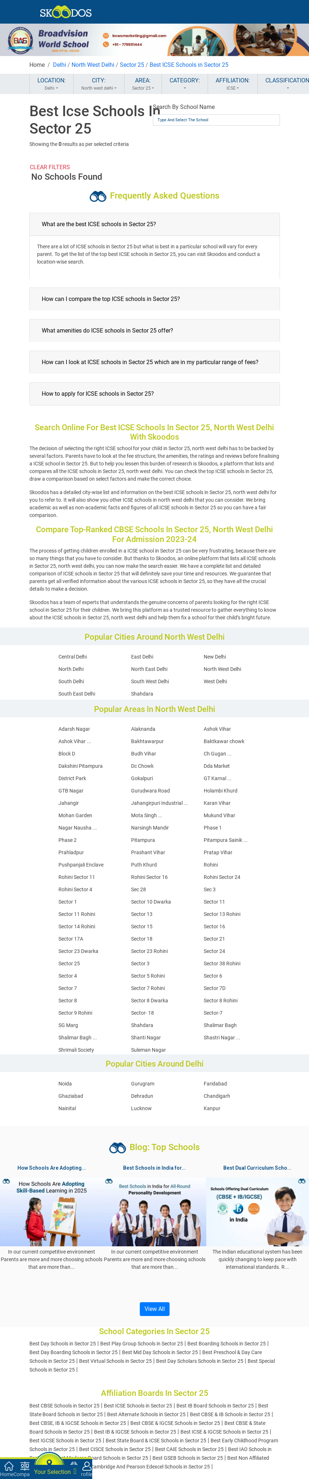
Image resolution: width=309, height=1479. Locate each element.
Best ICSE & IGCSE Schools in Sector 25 (224, 1432)
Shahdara (142, 694)
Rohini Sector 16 (149, 877)
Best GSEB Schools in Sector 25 (188, 1458)
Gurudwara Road (150, 791)
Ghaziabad (70, 1096)
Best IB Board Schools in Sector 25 (215, 1406)
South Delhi (71, 681)
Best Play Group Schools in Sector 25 (141, 1343)
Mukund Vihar (219, 815)
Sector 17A (70, 939)
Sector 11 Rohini (76, 914)
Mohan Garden (75, 815)
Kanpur (212, 1108)
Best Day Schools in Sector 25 (62, 1343)
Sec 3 (210, 889)
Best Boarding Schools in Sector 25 (226, 1343)
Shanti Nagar (146, 1037)
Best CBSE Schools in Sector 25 (64, 1406)
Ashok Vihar (217, 729)
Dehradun (142, 1096)
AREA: (143, 84)
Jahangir (68, 803)
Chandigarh (217, 1096)
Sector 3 (140, 963)
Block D (66, 754)
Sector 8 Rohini (220, 1000)
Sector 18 (142, 939)
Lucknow (141, 1108)
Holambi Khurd (220, 791)
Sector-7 (213, 1013)
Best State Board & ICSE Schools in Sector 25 (156, 1440)
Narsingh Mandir (150, 828)
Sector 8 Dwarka (149, 1000)
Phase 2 (67, 840)
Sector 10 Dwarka (151, 902)
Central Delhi (72, 657)
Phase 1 (213, 828)
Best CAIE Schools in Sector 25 (189, 1449)
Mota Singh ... (146, 815)
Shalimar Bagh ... (77, 1037)
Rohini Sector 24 (222, 877)
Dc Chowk (142, 766)
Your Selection (55, 1471)
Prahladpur (71, 852)
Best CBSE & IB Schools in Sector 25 (230, 1414)
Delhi (59, 64)
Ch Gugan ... (218, 754)
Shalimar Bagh (220, 1025)
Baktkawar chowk (224, 741)
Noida (65, 1084)
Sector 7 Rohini (148, 988)
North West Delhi (93, 64)
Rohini (211, 865)
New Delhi (215, 657)
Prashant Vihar (148, 852)
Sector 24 (214, 951)
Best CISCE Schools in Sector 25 (115, 1449)
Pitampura (143, 840)
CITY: (99, 84)
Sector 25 (132, 64)
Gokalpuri (142, 778)
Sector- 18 (142, 1013)
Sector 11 (214, 902)
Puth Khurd (144, 865)
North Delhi (71, 669)
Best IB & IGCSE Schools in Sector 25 (135, 1432)
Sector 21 (214, 939)
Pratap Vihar (218, 852)
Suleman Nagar (148, 1050)
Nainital (67, 1108)
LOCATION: (51, 84)
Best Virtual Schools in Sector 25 (115, 1361)
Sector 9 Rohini (75, 1013)
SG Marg (68, 1025)
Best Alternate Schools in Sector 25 (146, 1414)
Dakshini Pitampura (80, 766)
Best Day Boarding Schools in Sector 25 (73, 1352)
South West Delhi (150, 681)
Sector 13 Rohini (222, 914)
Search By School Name (184, 106)
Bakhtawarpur (147, 741)
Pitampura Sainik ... (226, 840)
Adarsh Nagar (74, 729)
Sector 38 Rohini (222, 963)
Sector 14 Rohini (76, 926)
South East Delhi (76, 694)
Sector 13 (142, 914)
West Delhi (215, 681)
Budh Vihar (143, 754)
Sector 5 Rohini (148, 976)
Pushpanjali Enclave (80, 865)
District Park (72, 778)
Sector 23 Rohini (149, 951)
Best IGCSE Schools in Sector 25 (65, 1440)
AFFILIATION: (233, 84)
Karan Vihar (217, 803)
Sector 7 (67, 988)
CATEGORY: (185, 84)
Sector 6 (213, 976)
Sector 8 (67, 1000)
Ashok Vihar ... (74, 741)
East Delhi (142, 657)
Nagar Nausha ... (77, 828)
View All (155, 1308)
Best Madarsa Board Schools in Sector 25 (101, 1458)
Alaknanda (143, 729)
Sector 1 (67, 902)
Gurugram (142, 1084)
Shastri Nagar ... (222, 1037)
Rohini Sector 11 (76, 877)
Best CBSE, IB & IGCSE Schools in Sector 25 (77, 1423)
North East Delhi (149, 669)
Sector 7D (214, 988)
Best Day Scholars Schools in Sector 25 (199, 1361)
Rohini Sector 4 (75, 889)
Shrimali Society (76, 1050)
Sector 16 (214, 926)
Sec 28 (138, 889)
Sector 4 (67, 976)
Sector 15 (142, 926)
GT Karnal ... (218, 778)
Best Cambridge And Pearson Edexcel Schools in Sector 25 (144, 1467)
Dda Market (217, 766)
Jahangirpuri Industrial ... (159, 803)
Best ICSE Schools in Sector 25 (189, 64)
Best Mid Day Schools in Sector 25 (160, 1352)
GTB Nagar (71, 791)
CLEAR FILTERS (50, 167)
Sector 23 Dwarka (78, 951)
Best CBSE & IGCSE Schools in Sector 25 (175, 1423)
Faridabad (215, 1084)
